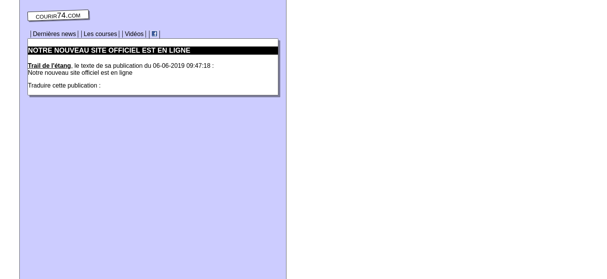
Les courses (100, 34)
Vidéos (134, 34)
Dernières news (54, 34)
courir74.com (58, 15)
